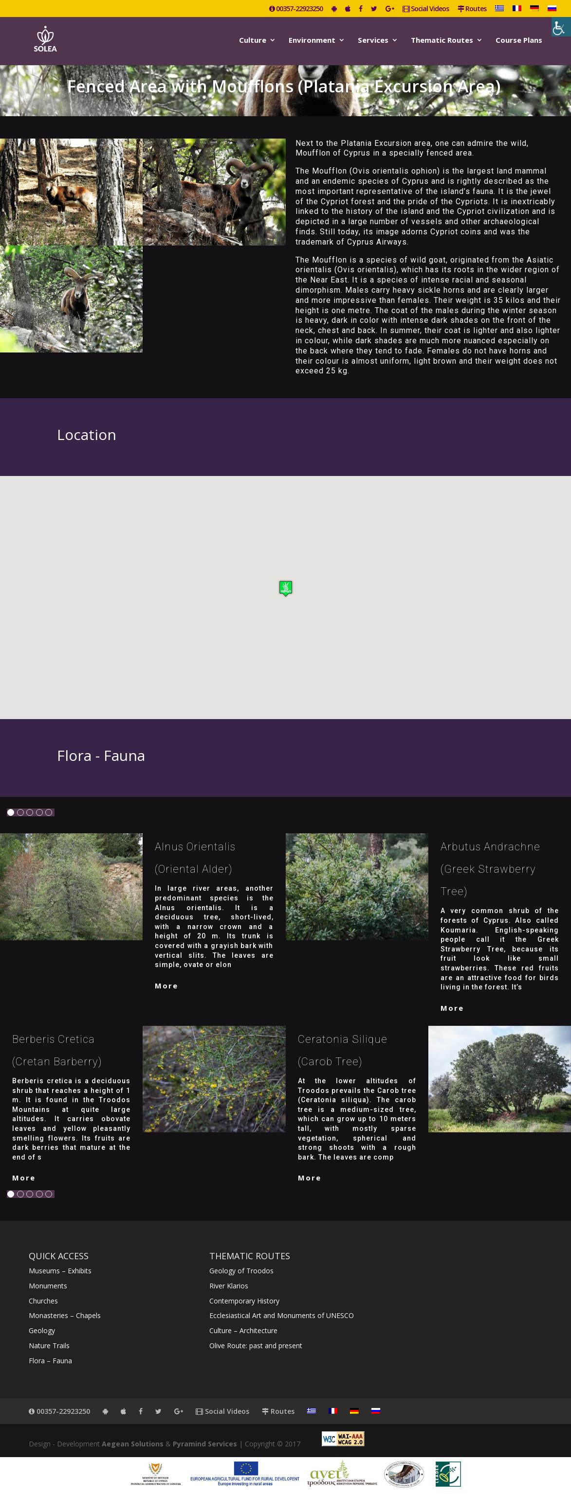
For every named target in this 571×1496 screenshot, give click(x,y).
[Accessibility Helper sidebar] (561, 26)
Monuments (48, 1285)
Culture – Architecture (243, 1330)
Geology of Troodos (241, 1270)
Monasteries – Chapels (65, 1315)
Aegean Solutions (133, 1443)
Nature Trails (49, 1345)
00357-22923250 (296, 9)
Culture (252, 40)
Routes (472, 9)
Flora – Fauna (50, 1360)
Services (373, 40)
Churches (43, 1300)
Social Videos (426, 9)
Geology (42, 1330)
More (166, 985)
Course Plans (519, 40)
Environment (312, 40)
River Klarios (228, 1285)
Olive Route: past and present (255, 1345)
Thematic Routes (442, 40)
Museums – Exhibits (60, 1270)
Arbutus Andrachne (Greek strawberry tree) (490, 869)
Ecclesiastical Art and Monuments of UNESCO (281, 1315)
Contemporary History (244, 1300)
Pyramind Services (205, 1443)
